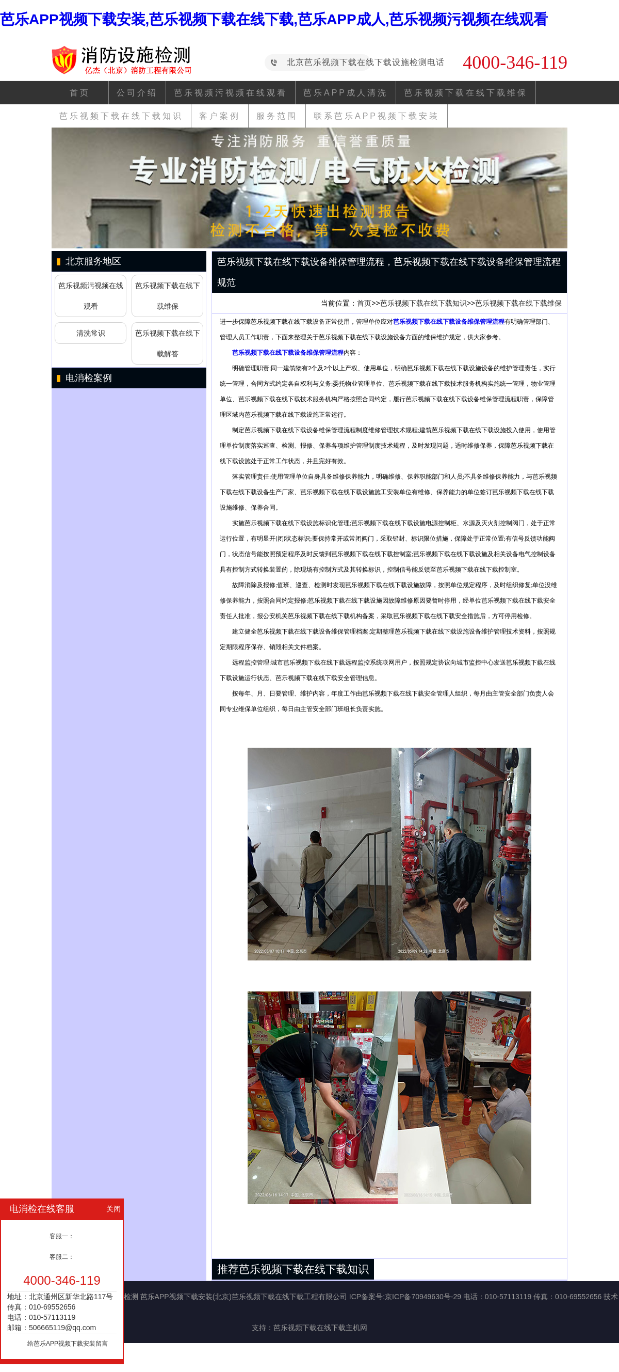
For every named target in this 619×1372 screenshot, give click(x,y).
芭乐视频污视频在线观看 (230, 92)
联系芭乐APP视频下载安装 (376, 116)
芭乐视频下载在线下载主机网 (320, 1327)
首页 (80, 92)
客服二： (62, 1256)
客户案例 (219, 116)
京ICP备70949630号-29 (423, 1296)
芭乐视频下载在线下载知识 (121, 116)
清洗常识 (90, 333)
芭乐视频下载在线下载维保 (466, 92)
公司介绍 (137, 92)
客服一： (62, 1236)
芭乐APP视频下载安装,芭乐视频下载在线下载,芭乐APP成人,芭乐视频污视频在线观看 (274, 19)
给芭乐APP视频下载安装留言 (67, 1343)
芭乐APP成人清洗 (345, 92)
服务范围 (277, 116)
